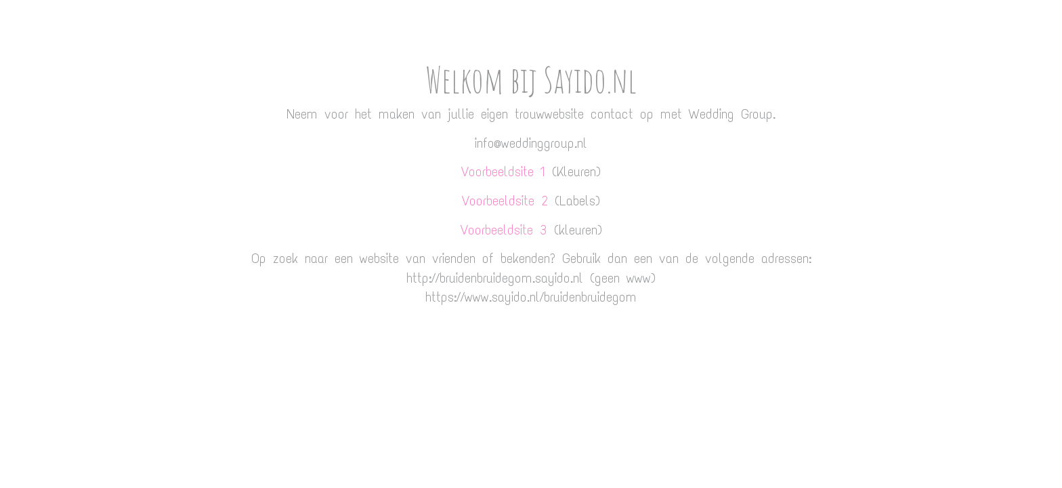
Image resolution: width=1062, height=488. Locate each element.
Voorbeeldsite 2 (505, 200)
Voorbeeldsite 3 (504, 230)
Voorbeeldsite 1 (503, 171)
